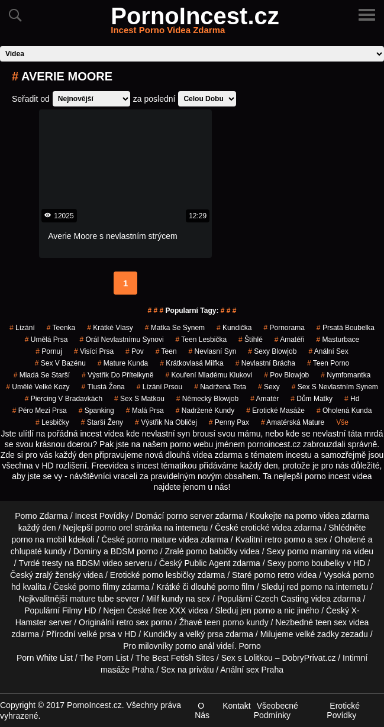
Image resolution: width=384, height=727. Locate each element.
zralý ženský (58, 575)
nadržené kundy (205, 410)
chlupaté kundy (38, 551)
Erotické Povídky (343, 710)
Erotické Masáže (275, 410)
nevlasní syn (213, 351)
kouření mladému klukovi (208, 375)
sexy (269, 387)
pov (134, 351)
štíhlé (250, 339)
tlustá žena (103, 387)
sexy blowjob (272, 351)
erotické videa (266, 527)
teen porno (328, 363)
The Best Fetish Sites (174, 658)
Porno (249, 646)
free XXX (169, 610)
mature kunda (123, 363)
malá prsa (145, 410)
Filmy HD (79, 610)
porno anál (194, 646)
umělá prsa (46, 339)
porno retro (274, 575)
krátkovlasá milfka (191, 363)
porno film (236, 587)
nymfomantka (345, 375)
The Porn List (103, 658)
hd (351, 399)
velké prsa (97, 634)
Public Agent (207, 563)
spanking (96, 410)
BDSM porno (134, 551)
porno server (189, 516)
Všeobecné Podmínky (276, 710)
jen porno (257, 610)
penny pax (229, 422)
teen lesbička (201, 339)
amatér (264, 399)
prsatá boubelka (346, 328)
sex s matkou (139, 399)
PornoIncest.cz (195, 23)
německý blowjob (207, 399)
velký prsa (204, 634)
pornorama (283, 328)
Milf (152, 598)
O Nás (202, 710)
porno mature (151, 539)
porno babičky (211, 551)
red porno (304, 587)
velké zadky (317, 634)
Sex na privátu (187, 669)
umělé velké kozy (37, 387)
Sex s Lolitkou (247, 658)
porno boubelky (316, 563)
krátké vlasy (110, 328)
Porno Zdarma (41, 516)
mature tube (92, 598)
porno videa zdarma (332, 516)
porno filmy (99, 587)
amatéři (290, 339)
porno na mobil (38, 539)
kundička (234, 328)
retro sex (133, 622)
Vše (342, 422)
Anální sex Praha (251, 669)
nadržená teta (220, 387)
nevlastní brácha (265, 363)
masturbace (338, 339)
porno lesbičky (168, 575)
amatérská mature (292, 422)
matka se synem (175, 328)
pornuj (49, 351)
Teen (166, 351)
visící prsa (94, 351)
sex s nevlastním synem (335, 387)
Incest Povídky (101, 516)
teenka (61, 328)
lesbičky (52, 422)
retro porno (284, 539)
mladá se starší (42, 375)
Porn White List (45, 658)
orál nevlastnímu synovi (121, 339)
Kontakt (236, 705)
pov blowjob (286, 375)
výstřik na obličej (166, 422)
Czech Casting (282, 598)
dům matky (312, 399)
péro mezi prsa (39, 410)
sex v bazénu (60, 363)
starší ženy (102, 422)
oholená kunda (344, 410)
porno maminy (314, 551)
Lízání (22, 328)
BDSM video (99, 563)
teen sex (331, 622)
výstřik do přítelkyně (117, 375)
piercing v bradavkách (63, 399)
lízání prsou (159, 387)
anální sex (328, 351)
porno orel (114, 527)
